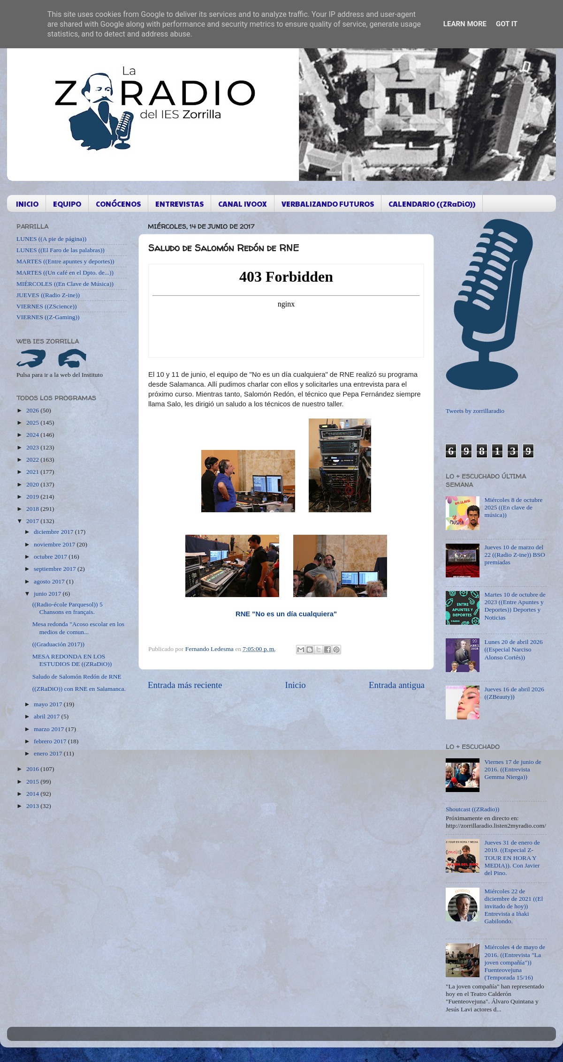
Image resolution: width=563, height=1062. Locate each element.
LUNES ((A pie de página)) (51, 238)
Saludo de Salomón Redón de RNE (77, 676)
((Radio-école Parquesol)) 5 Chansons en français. (67, 608)
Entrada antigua (397, 685)
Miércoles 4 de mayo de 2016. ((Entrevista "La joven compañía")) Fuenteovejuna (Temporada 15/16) (514, 962)
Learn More (465, 24)
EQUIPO (67, 204)
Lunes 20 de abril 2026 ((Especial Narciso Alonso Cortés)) (513, 649)
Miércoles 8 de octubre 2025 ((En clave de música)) (513, 507)
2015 (33, 781)
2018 (33, 508)
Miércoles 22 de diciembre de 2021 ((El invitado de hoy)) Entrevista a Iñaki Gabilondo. (513, 906)
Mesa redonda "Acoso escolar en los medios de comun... (78, 628)
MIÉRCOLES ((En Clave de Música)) (65, 283)
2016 (33, 768)
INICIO (27, 204)
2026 (33, 410)
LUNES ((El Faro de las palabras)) (60, 250)
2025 (33, 422)
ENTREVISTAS (179, 204)
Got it (506, 24)
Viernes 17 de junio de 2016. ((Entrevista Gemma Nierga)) (512, 769)
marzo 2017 (49, 729)
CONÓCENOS (118, 204)
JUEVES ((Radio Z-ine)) (48, 295)
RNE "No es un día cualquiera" (286, 614)
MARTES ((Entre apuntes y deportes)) (65, 261)
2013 (33, 805)
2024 (33, 434)
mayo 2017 (49, 704)
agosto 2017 (50, 581)
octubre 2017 (51, 556)
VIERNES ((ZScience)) (46, 306)
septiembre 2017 (55, 568)
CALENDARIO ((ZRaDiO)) (431, 204)
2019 (33, 496)
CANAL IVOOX (242, 204)
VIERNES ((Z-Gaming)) (48, 317)
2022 (33, 459)
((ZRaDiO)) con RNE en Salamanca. (79, 688)
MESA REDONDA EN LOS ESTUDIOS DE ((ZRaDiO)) (72, 660)
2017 (33, 520)
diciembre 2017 (54, 531)
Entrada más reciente (185, 685)
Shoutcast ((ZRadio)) (472, 809)
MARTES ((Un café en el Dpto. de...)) (65, 272)
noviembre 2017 (55, 544)
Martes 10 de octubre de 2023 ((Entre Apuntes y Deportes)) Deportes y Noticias (514, 606)
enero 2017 (49, 753)
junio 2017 (48, 593)
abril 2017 (47, 716)
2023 (33, 447)
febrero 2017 (51, 741)
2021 (33, 471)
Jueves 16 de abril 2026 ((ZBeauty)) (514, 693)
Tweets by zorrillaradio (475, 410)
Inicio (295, 685)
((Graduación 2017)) (58, 644)
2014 (33, 793)
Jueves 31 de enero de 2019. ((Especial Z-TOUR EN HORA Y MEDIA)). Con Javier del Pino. (512, 857)
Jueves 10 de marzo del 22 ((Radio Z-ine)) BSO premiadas (514, 555)
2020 (33, 484)
